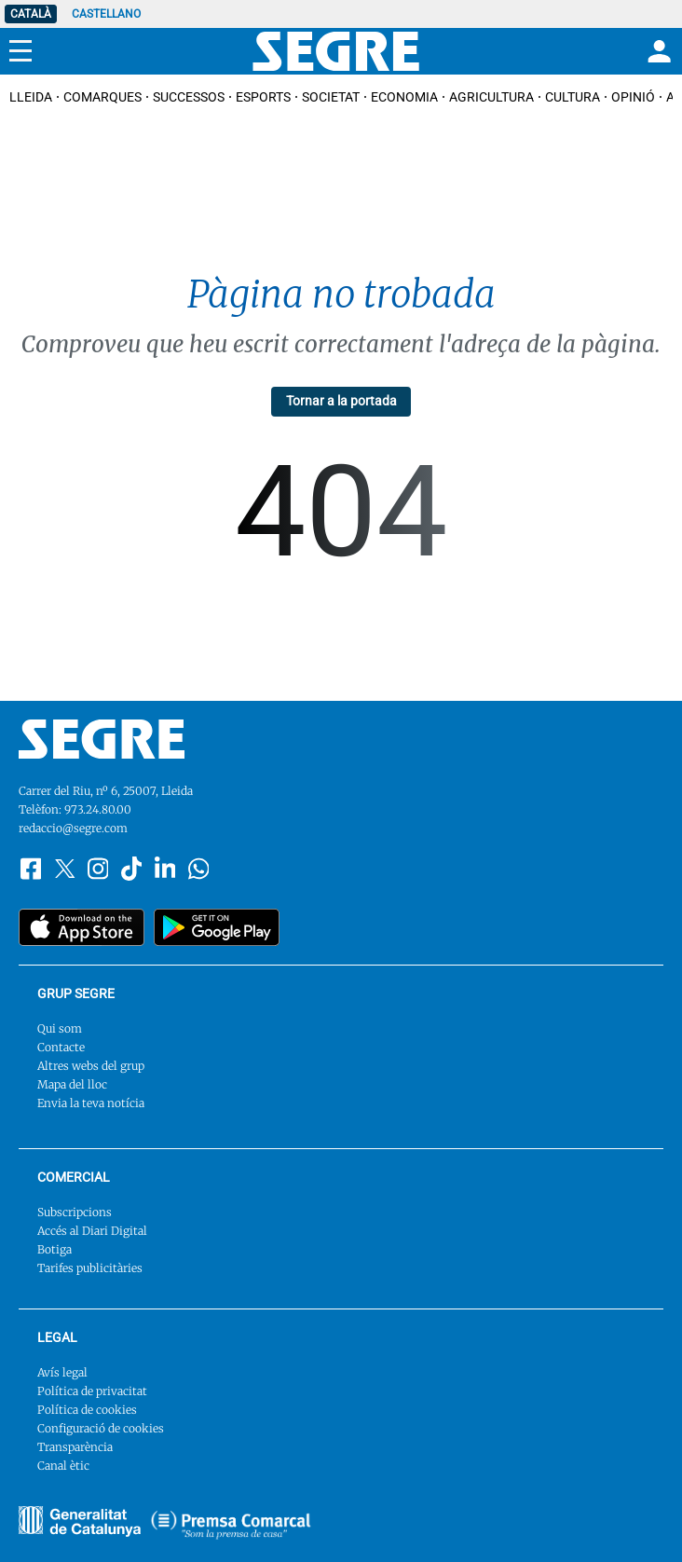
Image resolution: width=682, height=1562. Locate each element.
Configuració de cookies (100, 1428)
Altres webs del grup (90, 1066)
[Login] (657, 51)
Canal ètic (63, 1466)
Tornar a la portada (341, 400)
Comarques (102, 96)
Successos (189, 96)
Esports (263, 96)
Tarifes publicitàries (90, 1268)
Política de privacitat (92, 1391)
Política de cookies (87, 1410)
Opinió (633, 96)
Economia (404, 96)
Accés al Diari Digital (92, 1231)
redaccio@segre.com (73, 828)
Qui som (59, 1028)
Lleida (30, 96)
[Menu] (20, 51)
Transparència (75, 1447)
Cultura (572, 96)
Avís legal (62, 1372)
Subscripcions (74, 1212)
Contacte (61, 1047)
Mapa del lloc (72, 1084)
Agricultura (491, 96)
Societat (331, 96)
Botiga (54, 1249)
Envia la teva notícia (90, 1103)
